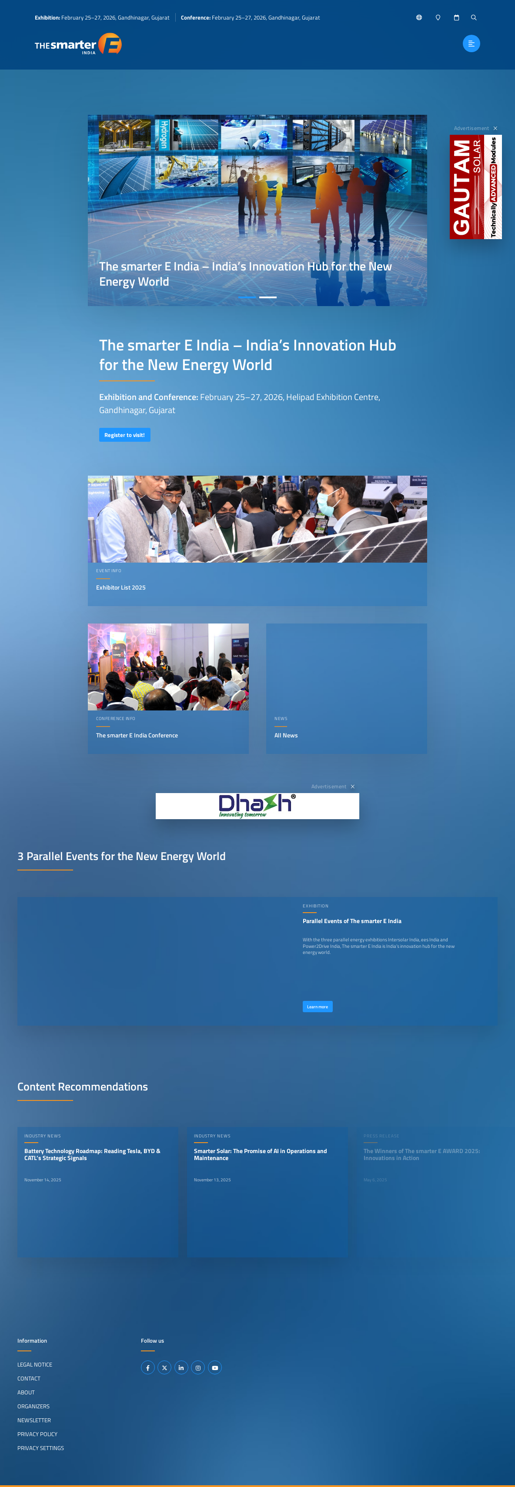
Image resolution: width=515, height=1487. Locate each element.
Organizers (33, 1406)
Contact (28, 1378)
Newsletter (34, 1419)
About (26, 1392)
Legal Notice (34, 1364)
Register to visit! (124, 434)
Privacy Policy (37, 1433)
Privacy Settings (40, 1447)
